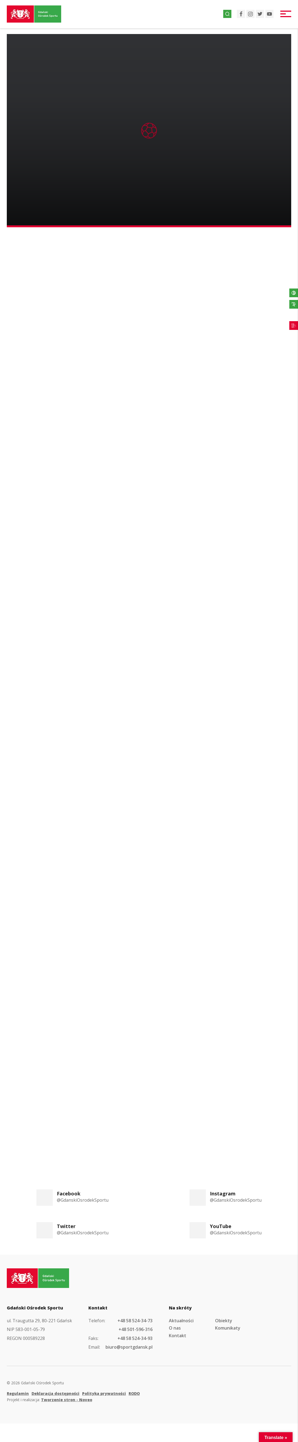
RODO (134, 1393)
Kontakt (177, 1336)
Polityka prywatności (104, 1393)
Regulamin (18, 1393)
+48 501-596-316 (136, 1329)
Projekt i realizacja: (49, 1399)
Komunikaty (227, 1328)
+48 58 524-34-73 (135, 1321)
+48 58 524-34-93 (135, 1338)
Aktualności (181, 1321)
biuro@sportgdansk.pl (129, 1347)
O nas (175, 1328)
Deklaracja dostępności (55, 1393)
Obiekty (223, 1321)
